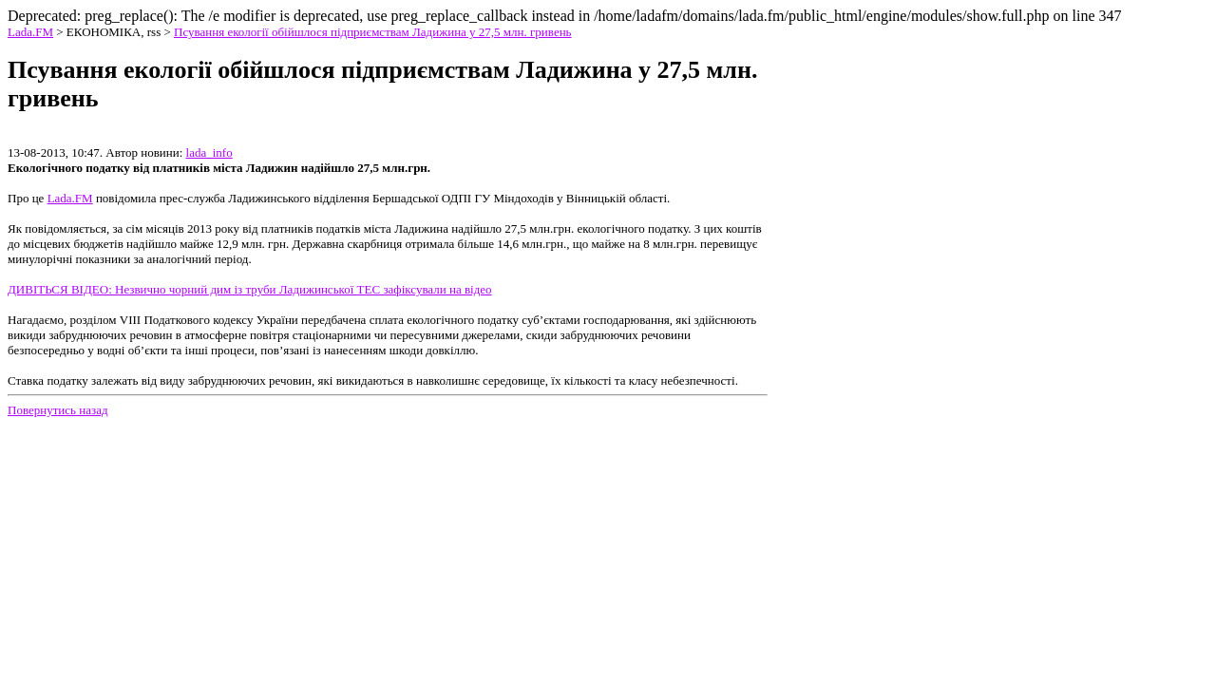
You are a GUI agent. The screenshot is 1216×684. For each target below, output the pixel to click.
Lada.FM (30, 32)
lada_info (209, 152)
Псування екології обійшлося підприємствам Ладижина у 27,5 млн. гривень (373, 32)
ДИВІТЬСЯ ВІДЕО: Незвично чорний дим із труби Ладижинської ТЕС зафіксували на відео (250, 289)
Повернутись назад (58, 410)
